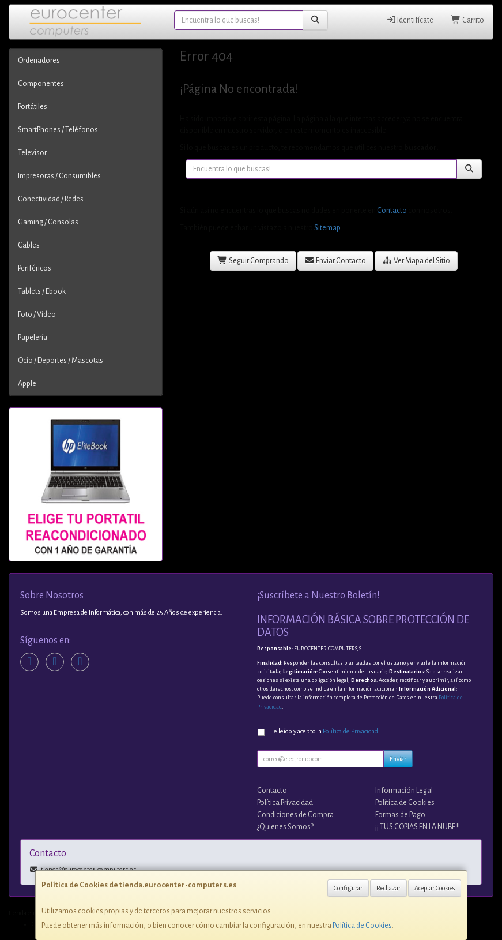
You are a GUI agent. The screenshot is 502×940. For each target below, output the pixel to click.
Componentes (41, 84)
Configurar (348, 888)
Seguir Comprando (253, 260)
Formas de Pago (400, 815)
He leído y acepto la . (324, 731)
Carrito (467, 20)
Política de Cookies (362, 926)
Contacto (392, 211)
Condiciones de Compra (295, 815)
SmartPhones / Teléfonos (58, 130)
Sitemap (327, 228)
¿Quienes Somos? (285, 827)
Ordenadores (39, 61)
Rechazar (388, 888)
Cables (29, 245)
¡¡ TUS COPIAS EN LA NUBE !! (417, 827)
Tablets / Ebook (42, 291)
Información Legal (404, 791)
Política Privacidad (285, 803)
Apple (27, 384)
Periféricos (34, 268)
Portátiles (32, 107)
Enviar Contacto (336, 260)
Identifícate (410, 20)
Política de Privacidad (350, 731)
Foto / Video (37, 314)
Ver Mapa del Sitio (416, 260)
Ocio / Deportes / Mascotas (60, 361)
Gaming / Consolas (48, 222)
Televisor (32, 153)
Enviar (398, 758)
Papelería (32, 338)
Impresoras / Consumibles (59, 176)
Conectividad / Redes (51, 199)
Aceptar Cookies (434, 888)
